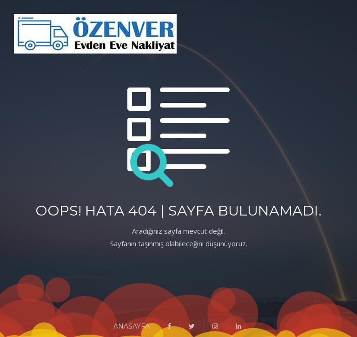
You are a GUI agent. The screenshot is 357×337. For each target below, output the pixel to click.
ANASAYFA (131, 326)
